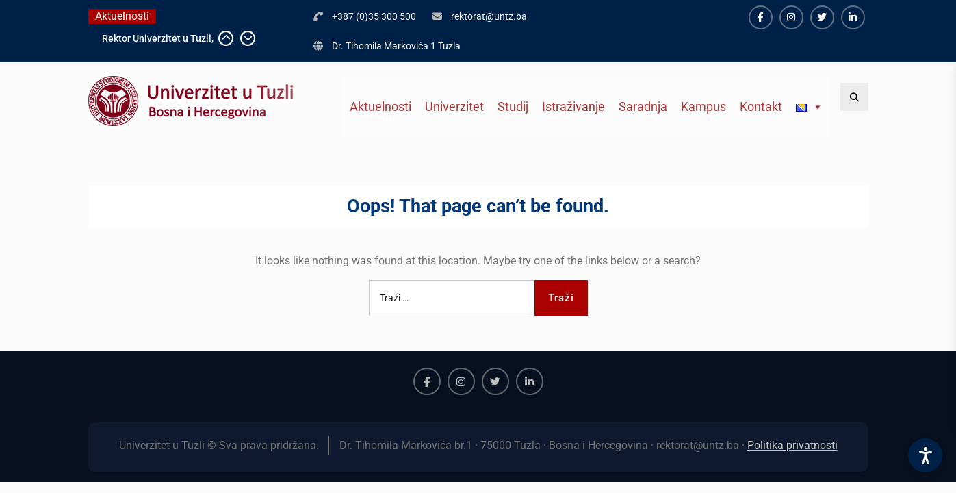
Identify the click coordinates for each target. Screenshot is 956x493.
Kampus (703, 106)
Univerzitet (454, 106)
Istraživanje (573, 106)
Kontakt (761, 106)
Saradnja (643, 106)
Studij (513, 106)
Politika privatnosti (792, 445)
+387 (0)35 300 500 (374, 16)
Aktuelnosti (380, 106)
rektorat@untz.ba (489, 16)
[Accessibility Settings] (925, 455)
